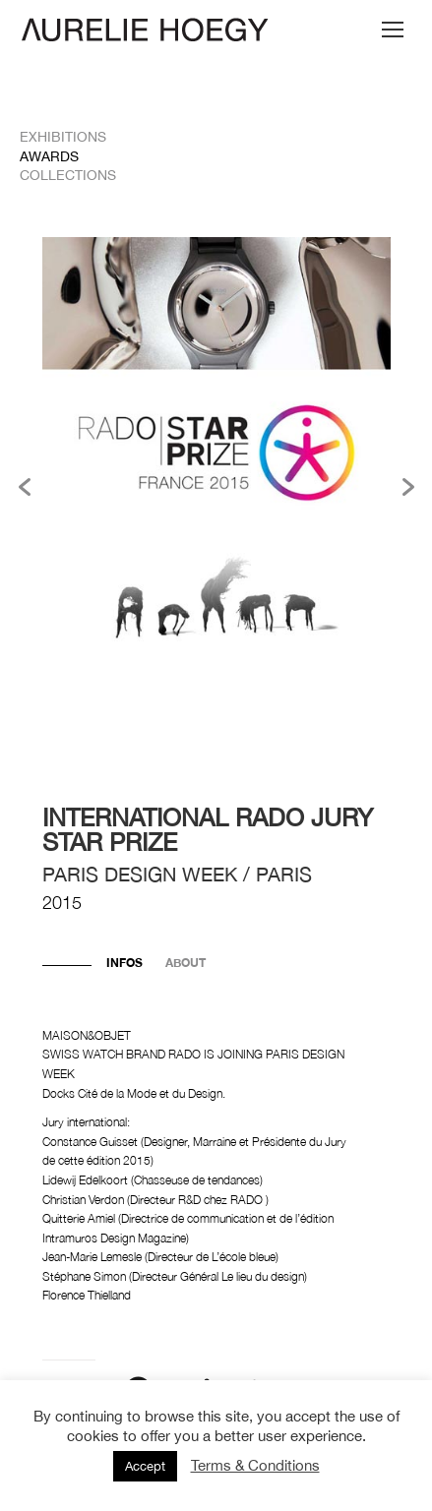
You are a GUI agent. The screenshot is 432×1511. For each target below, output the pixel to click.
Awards (49, 156)
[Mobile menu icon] (392, 29)
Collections (68, 175)
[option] (216, 486)
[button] (24, 487)
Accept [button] (145, 1466)
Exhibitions (63, 137)
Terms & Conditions (255, 1465)
